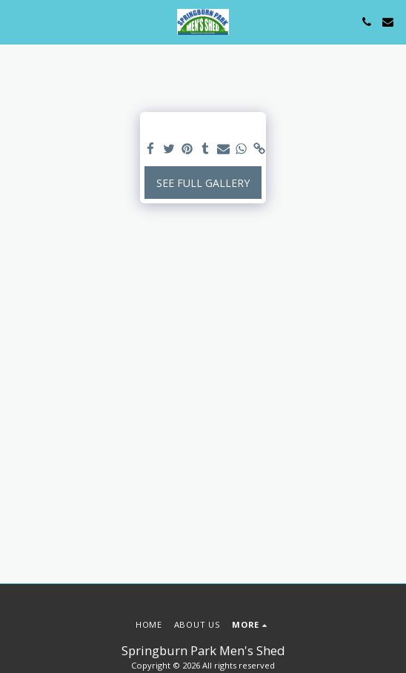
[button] (16, 21)
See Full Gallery (203, 183)
